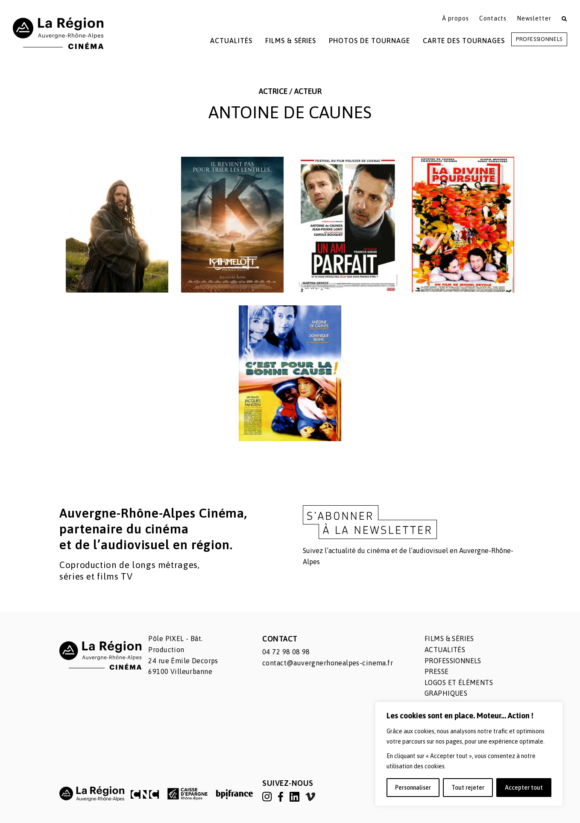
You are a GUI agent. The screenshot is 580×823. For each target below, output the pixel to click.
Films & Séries (290, 40)
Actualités (231, 40)
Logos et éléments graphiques (459, 688)
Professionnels (539, 39)
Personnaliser (413, 787)
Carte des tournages (464, 40)
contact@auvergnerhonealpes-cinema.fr (327, 663)
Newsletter (534, 18)
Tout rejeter (467, 787)
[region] (469, 754)
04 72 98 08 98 (286, 652)
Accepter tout (524, 787)
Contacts (493, 18)
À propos (455, 18)
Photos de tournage (369, 40)
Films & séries (449, 638)
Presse (437, 671)
